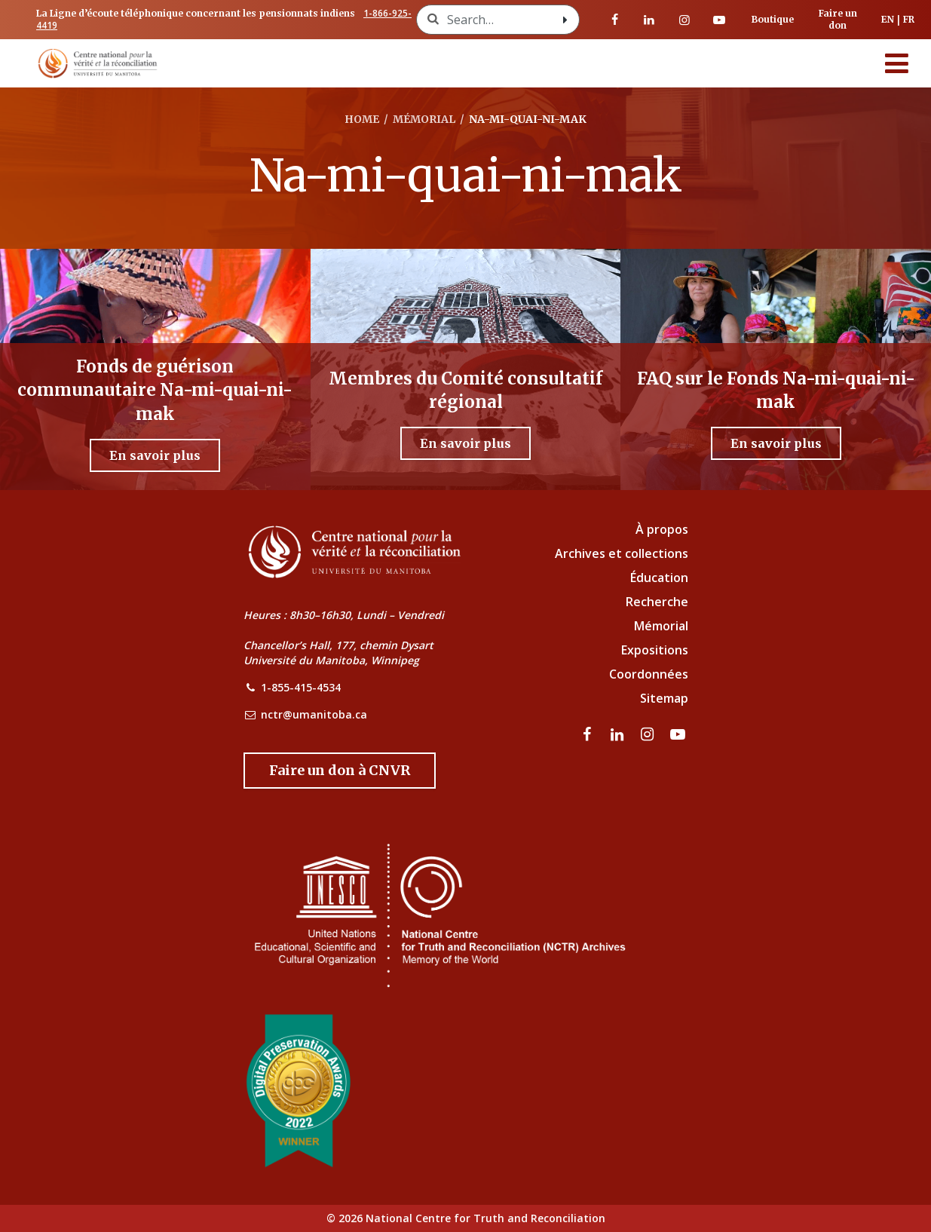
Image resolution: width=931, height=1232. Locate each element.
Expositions (654, 650)
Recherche (657, 601)
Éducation (659, 577)
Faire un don (838, 19)
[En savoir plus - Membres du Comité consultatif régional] (465, 443)
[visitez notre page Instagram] (684, 20)
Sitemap (664, 698)
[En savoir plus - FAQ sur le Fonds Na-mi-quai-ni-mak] (776, 443)
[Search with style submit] (565, 20)
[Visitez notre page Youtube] (719, 20)
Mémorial (661, 626)
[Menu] (897, 63)
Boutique (773, 19)
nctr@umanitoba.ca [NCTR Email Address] (314, 714)
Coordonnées (648, 674)
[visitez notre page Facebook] (614, 20)
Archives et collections (621, 553)
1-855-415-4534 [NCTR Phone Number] (301, 687)
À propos (661, 529)
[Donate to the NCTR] (339, 770)
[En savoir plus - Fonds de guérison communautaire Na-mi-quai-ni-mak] (155, 455)
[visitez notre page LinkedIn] (649, 20)
